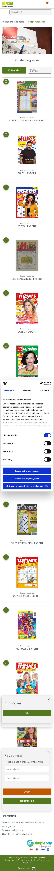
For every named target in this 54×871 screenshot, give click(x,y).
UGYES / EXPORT (27, 331)
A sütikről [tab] (44, 390)
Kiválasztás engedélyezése (27, 478)
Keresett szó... (17, 12)
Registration (27, 800)
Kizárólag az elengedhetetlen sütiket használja (27, 486)
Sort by (32, 69)
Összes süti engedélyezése (27, 471)
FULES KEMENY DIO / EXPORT (27, 543)
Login (27, 791)
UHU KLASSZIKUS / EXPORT (27, 278)
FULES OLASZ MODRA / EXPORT (27, 120)
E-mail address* (13, 769)
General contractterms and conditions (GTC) (23, 822)
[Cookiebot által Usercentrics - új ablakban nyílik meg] (40, 383)
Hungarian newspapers (13, 22)
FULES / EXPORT (27, 173)
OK (27, 712)
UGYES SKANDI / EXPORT (27, 595)
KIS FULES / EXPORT (27, 648)
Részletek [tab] (26, 390)
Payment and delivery (12, 830)
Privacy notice (8, 826)
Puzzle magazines (27, 117)
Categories (14, 70)
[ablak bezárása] (48, 752)
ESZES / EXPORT (27, 226)
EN (51, 4)
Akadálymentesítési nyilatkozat (17, 834)
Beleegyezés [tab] (10, 390)
